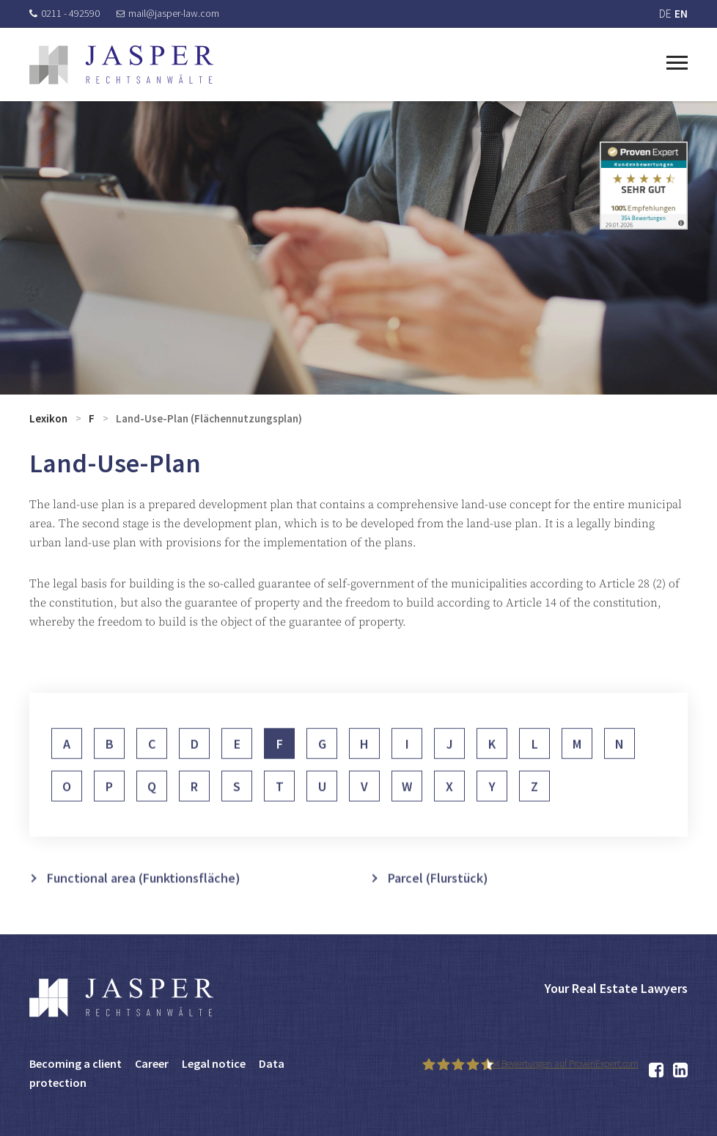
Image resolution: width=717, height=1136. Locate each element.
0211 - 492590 (64, 13)
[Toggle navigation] (677, 61)
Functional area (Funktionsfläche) (143, 895)
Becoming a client (75, 1063)
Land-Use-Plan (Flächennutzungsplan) (209, 418)
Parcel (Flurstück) (438, 895)
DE (665, 14)
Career (152, 1063)
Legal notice (214, 1063)
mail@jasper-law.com (168, 13)
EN (681, 14)
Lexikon (48, 418)
